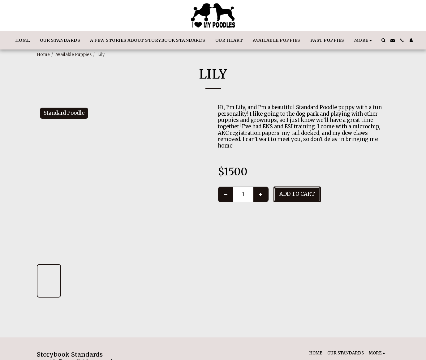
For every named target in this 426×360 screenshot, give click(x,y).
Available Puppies (73, 54)
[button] (383, 40)
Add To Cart (297, 194)
